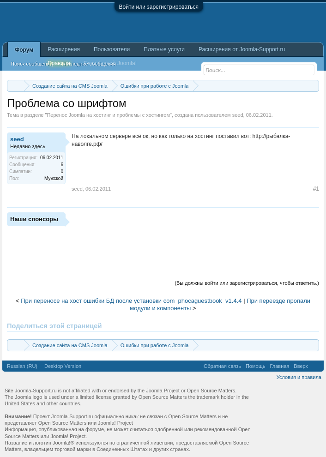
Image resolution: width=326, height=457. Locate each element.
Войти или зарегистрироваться (159, 7)
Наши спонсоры (34, 219)
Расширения (64, 49)
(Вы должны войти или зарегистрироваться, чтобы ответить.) (247, 283)
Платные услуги (164, 49)
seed (237, 115)
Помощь (256, 366)
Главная (279, 366)
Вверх (301, 366)
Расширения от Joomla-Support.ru (242, 49)
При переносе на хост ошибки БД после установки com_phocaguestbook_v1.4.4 (131, 300)
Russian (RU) (22, 366)
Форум (24, 50)
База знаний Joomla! (110, 63)
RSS (316, 366)
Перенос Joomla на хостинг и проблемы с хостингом (108, 115)
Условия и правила (299, 377)
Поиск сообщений (32, 63)
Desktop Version (62, 366)
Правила (59, 63)
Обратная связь (222, 366)
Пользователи (112, 49)
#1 (316, 189)
